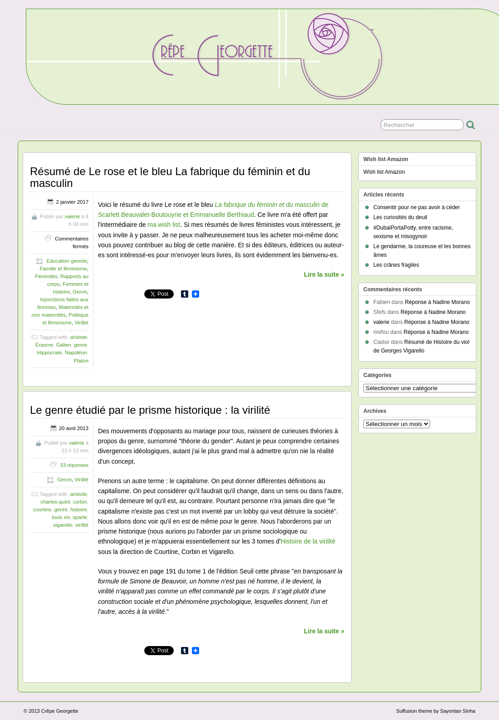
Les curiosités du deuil (400, 217)
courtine (42, 509)
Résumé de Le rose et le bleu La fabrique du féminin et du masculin (170, 177)
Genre (80, 291)
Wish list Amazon (384, 172)
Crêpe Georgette (59, 711)
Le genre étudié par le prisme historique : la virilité (150, 410)
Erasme (44, 345)
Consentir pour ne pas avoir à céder (416, 207)
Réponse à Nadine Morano (437, 302)
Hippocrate (49, 352)
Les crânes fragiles (396, 265)
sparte (80, 517)
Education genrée (67, 261)
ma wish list (163, 224)
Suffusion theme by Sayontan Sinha (435, 711)
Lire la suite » (324, 274)
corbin (80, 501)
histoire (78, 509)
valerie (72, 216)
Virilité (81, 322)
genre (80, 345)
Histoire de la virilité (308, 541)
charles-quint (55, 501)
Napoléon (76, 352)
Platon (81, 360)
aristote (78, 337)
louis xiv (61, 517)
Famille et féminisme (63, 268)
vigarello (62, 525)
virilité (81, 525)
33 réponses (74, 465)
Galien (63, 345)
